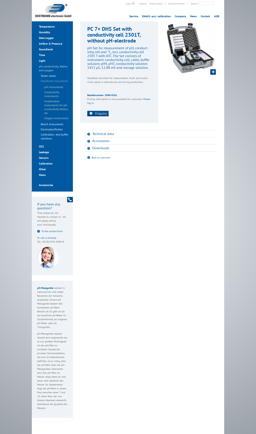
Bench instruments (52, 124)
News (193, 16)
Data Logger (46, 38)
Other (42, 169)
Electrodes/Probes (52, 129)
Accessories (46, 185)
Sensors (44, 158)
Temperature (47, 26)
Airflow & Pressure (50, 43)
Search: (194, 3)
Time (42, 55)
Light (42, 60)
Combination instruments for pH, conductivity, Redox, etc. (56, 107)
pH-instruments (53, 87)
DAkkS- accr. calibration (156, 16)
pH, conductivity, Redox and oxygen (53, 68)
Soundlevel (46, 49)
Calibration (46, 163)
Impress (143, 3)
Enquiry (101, 113)
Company (180, 16)
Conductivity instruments (51, 94)
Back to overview (101, 157)
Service (133, 16)
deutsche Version (176, 3)
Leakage (44, 152)
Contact (205, 16)
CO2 (41, 146)
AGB (216, 16)
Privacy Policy (155, 3)
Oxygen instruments (56, 118)
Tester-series (48, 76)
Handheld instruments (54, 81)
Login (128, 3)
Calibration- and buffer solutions (54, 136)
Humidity (44, 32)
